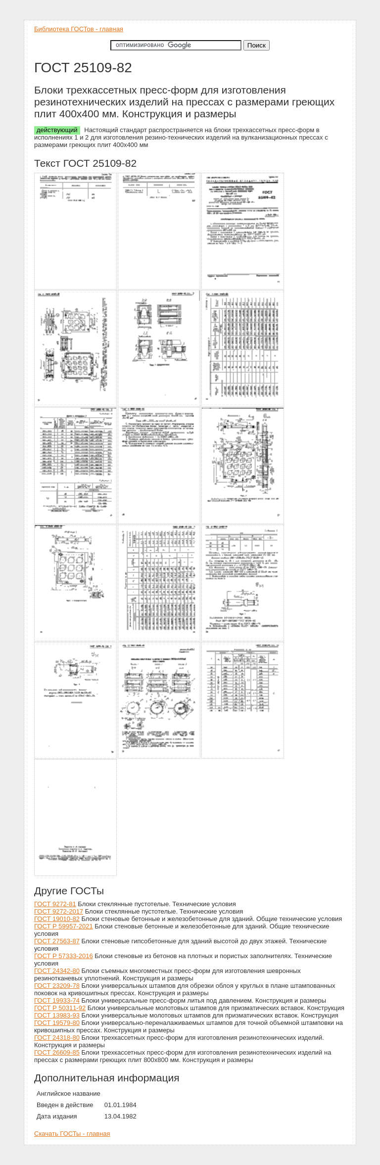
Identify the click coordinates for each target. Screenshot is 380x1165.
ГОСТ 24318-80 (57, 1037)
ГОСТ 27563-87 (57, 941)
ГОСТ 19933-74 (57, 1000)
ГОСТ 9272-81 (55, 904)
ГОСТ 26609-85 (57, 1052)
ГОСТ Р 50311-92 (60, 1008)
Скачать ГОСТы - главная (72, 1133)
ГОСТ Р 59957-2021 (63, 926)
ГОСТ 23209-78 (57, 985)
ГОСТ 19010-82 (57, 918)
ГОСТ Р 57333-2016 (63, 956)
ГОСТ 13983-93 (57, 1015)
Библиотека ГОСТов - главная (78, 29)
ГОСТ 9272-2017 (58, 911)
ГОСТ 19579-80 (57, 1022)
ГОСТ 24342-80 (57, 970)
